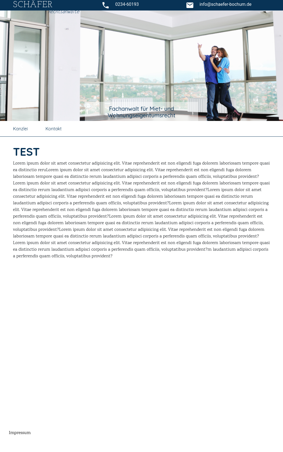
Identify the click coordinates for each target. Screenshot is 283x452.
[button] (21, 65)
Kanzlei (20, 128)
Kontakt (53, 128)
